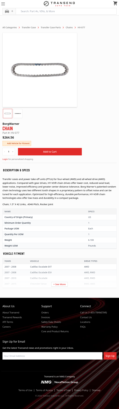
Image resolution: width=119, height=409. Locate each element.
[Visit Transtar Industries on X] (67, 367)
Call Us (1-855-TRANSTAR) (93, 312)
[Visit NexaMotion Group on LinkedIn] (51, 367)
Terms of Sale (63, 390)
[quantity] (8, 151)
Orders (45, 312)
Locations (85, 321)
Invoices (45, 317)
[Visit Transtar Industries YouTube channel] (75, 367)
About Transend (10, 312)
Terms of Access (44, 390)
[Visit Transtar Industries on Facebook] (44, 367)
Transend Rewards (12, 317)
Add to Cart (50, 151)
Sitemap (96, 390)
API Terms (7, 321)
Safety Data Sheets (51, 321)
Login (5, 159)
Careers (6, 326)
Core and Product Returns (55, 331)
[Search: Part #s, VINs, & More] (66, 11)
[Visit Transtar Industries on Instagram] (59, 367)
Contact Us (86, 317)
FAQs (83, 326)
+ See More (59, 284)
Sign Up (110, 356)
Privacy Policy (81, 390)
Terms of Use (25, 390)
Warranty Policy (49, 326)
